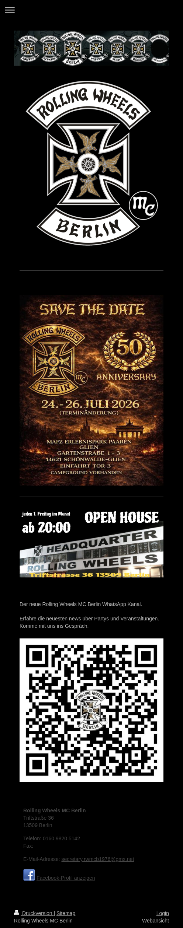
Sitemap (65, 913)
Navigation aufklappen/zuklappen (91, 10)
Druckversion (33, 913)
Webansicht (155, 921)
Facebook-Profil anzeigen (66, 878)
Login (162, 913)
